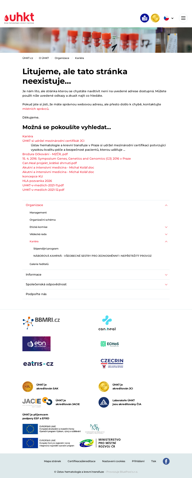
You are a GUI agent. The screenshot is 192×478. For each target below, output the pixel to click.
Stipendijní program (46, 248)
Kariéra (79, 58)
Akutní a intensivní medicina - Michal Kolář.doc (58, 167)
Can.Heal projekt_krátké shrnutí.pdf (49, 163)
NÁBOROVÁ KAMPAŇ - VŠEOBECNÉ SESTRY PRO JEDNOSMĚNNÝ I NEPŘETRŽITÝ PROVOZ (92, 255)
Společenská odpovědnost (46, 284)
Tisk (153, 461)
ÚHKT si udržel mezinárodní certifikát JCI (53, 141)
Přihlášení (138, 461)
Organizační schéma (43, 219)
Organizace (62, 58)
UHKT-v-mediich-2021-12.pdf (43, 190)
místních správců (35, 109)
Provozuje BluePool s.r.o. (122, 471)
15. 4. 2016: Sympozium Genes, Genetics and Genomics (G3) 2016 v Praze (76, 158)
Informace (33, 274)
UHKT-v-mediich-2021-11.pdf (43, 185)
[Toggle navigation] (183, 18)
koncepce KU (32, 176)
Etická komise (38, 227)
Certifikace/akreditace (81, 461)
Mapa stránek (52, 461)
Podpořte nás (36, 294)
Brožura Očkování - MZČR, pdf (45, 154)
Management (38, 212)
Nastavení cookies (113, 461)
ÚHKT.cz (27, 58)
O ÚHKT (44, 58)
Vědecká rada (38, 234)
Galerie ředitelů (39, 264)
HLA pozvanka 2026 (37, 181)
